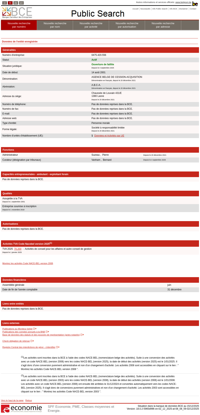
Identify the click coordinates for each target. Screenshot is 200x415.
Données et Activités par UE (109, 135)
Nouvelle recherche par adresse (163, 25)
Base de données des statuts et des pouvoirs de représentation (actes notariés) (41, 335)
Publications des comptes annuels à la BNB (23, 332)
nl (5, 2)
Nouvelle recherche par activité (91, 25)
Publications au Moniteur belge (17, 329)
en (21, 2)
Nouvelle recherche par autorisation (127, 25)
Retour (28, 400)
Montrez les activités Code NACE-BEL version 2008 (27, 263)
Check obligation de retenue (16, 341)
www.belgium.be (183, 2)
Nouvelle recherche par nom (55, 25)
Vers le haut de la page (12, 400)
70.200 (17, 249)
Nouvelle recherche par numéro (19, 25)
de (15, 2)
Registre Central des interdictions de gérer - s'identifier (28, 347)
